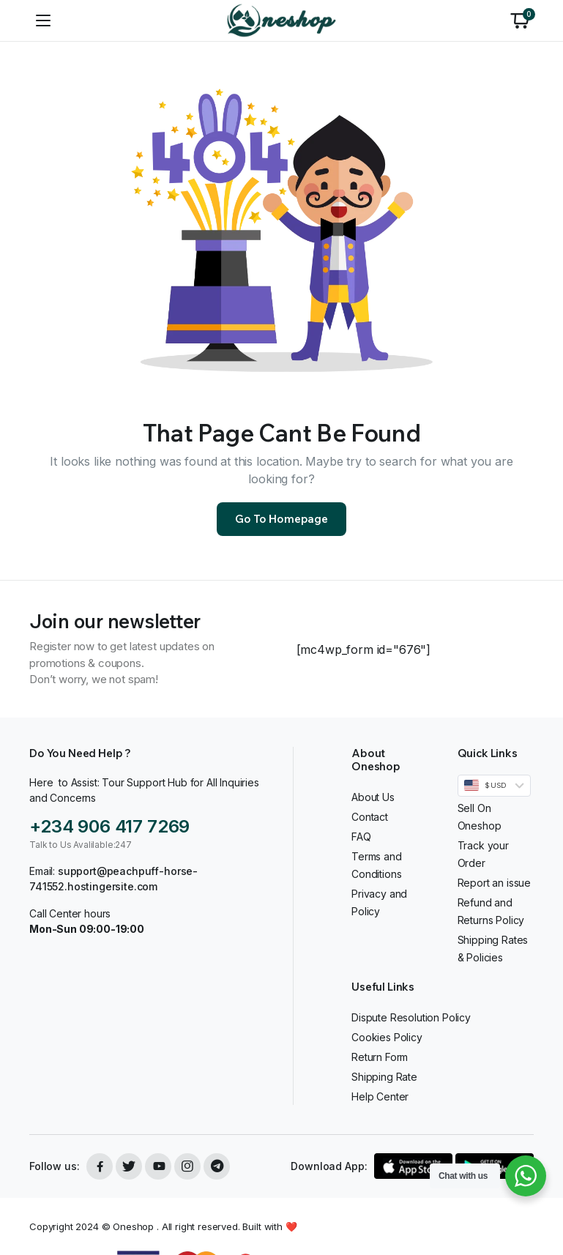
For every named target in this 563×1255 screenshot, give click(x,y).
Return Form (379, 1057)
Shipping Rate (384, 1076)
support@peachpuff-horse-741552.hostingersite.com (113, 879)
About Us (373, 797)
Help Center (380, 1096)
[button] (520, 20)
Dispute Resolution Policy (411, 1017)
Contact (369, 817)
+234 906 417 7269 (109, 826)
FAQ (361, 836)
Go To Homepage (281, 519)
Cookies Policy (386, 1037)
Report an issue (495, 882)
